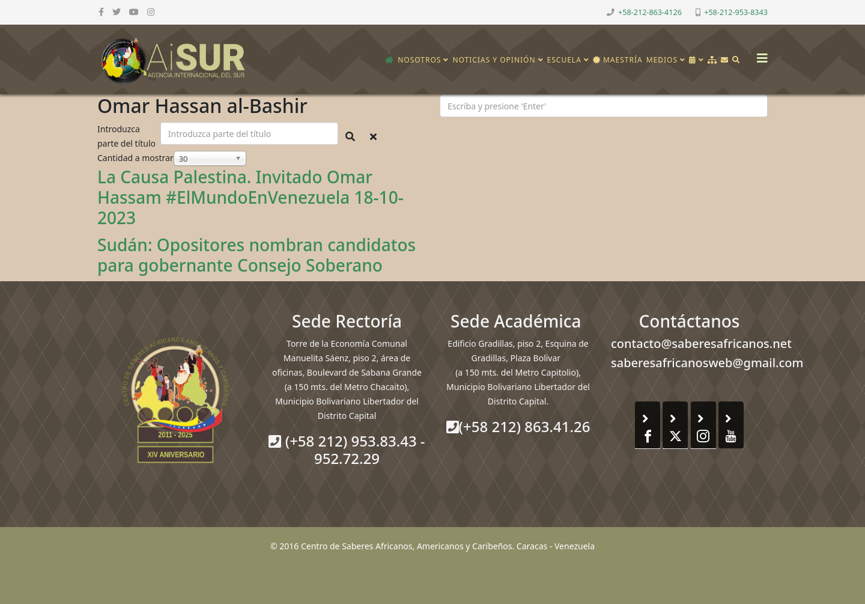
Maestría (618, 60)
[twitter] (116, 11)
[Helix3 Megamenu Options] (759, 54)
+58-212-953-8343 (736, 12)
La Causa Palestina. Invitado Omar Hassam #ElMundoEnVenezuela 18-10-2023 (250, 196)
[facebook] (101, 11)
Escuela (564, 60)
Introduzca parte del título (127, 136)
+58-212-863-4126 (650, 12)
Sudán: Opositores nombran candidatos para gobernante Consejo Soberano (256, 254)
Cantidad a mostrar (135, 157)
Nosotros (419, 60)
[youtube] (134, 11)
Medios (662, 60)
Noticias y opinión (493, 60)
